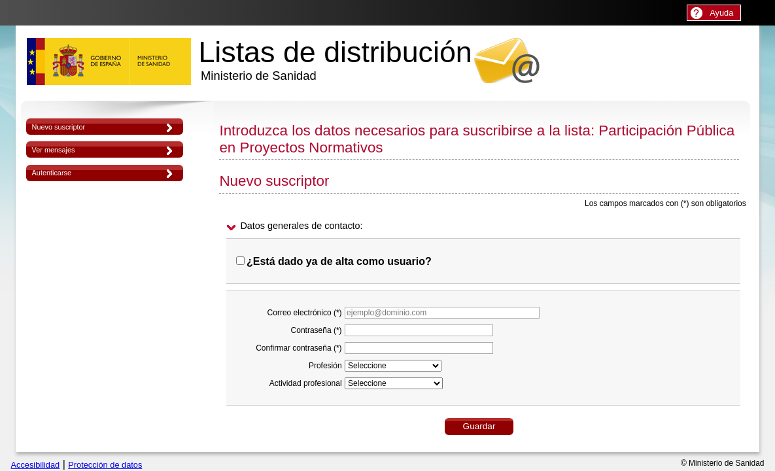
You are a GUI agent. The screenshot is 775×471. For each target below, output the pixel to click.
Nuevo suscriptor (59, 127)
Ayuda (721, 13)
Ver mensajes (53, 150)
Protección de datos (105, 465)
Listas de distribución (335, 59)
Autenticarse (51, 173)
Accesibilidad (35, 465)
